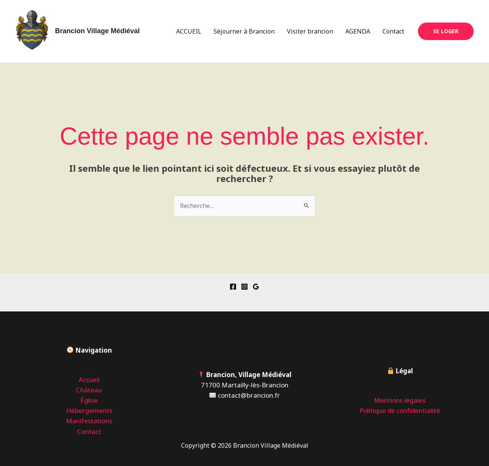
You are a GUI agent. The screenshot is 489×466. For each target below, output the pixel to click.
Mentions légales (400, 400)
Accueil (89, 379)
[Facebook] (233, 286)
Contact (393, 31)
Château (89, 389)
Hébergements (89, 410)
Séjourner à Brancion (244, 31)
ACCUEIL (188, 31)
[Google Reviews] (256, 286)
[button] (446, 31)
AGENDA (357, 31)
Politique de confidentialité (399, 410)
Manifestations (89, 420)
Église (89, 400)
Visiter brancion (310, 31)
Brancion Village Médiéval (97, 31)
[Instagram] (244, 286)
